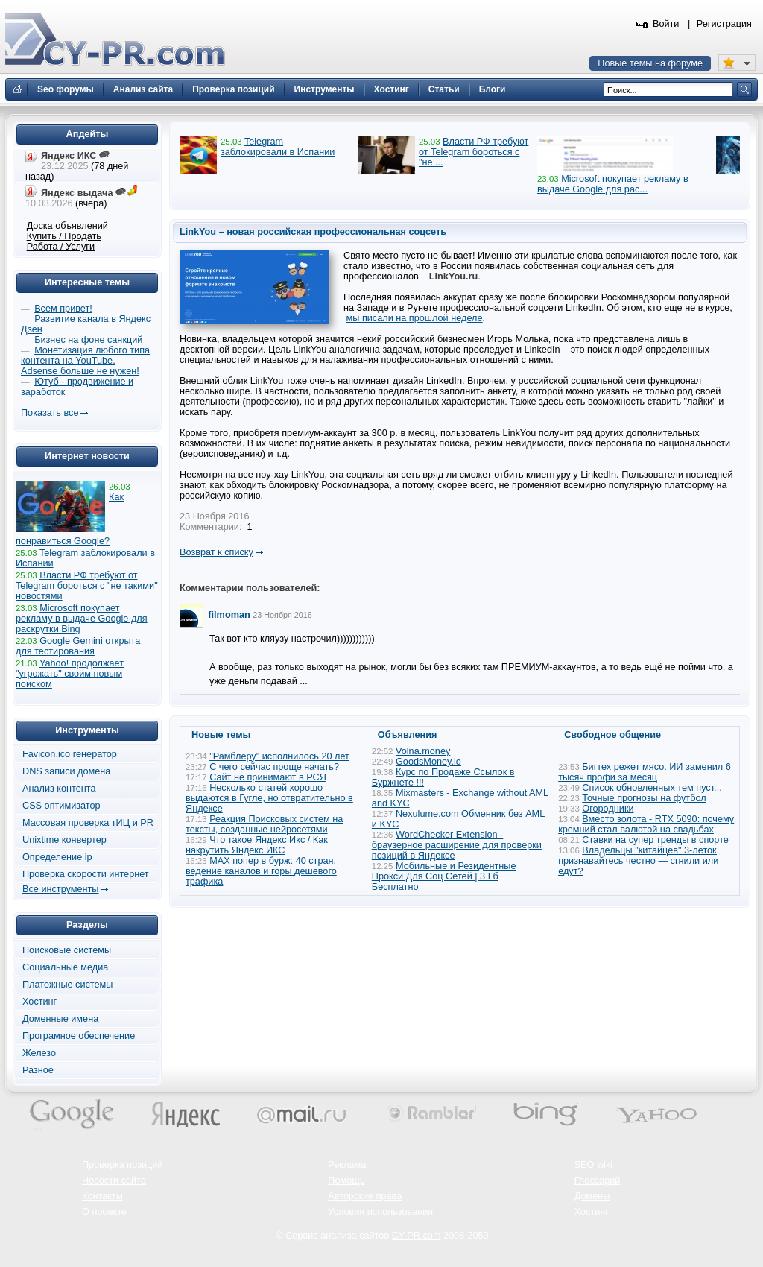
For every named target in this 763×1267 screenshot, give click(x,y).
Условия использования (380, 1212)
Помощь (346, 1180)
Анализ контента (59, 788)
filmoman (229, 615)
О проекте (104, 1212)
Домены (592, 1196)
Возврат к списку (216, 552)
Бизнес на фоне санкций (88, 340)
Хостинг (39, 1001)
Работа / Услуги (61, 246)
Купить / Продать (64, 236)
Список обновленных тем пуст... (651, 788)
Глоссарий (597, 1180)
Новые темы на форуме (650, 63)
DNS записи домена (66, 771)
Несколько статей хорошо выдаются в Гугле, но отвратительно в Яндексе (269, 798)
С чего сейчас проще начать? (274, 767)
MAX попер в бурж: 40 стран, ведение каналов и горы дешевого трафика (261, 871)
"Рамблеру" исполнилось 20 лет (279, 756)
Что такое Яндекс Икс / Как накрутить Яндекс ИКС (257, 845)
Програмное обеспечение (78, 1036)
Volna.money (423, 751)
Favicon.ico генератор (69, 754)
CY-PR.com (416, 1235)
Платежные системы (67, 984)
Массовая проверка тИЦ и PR (87, 823)
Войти (666, 24)
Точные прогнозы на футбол (644, 798)
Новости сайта (114, 1180)
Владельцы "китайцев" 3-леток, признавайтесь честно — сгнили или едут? (638, 860)
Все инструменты (60, 889)
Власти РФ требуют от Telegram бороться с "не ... (473, 152)
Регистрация (724, 24)
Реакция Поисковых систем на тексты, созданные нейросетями (264, 824)
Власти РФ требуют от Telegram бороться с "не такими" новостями (87, 585)
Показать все (49, 413)
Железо (39, 1053)
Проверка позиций (122, 1165)
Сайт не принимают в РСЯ (267, 777)
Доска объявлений (67, 226)
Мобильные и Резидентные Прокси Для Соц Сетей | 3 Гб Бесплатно (444, 876)
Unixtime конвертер (64, 840)
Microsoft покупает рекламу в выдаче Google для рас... (612, 184)
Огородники (607, 808)
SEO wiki (593, 1165)
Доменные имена (60, 1019)
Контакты (102, 1196)
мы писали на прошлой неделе (414, 318)
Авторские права (365, 1196)
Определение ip (57, 857)
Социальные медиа (65, 967)
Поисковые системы (66, 950)
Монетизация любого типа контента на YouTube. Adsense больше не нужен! (85, 360)
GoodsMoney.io (428, 761)
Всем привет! (63, 308)
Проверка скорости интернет (85, 874)
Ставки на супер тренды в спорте (655, 840)
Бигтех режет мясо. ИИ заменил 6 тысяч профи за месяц (644, 772)
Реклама (347, 1165)
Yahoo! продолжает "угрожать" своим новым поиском (70, 673)
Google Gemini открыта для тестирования (78, 646)
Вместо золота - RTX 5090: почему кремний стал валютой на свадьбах (646, 824)
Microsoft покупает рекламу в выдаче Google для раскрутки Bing (82, 618)
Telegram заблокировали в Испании (278, 146)
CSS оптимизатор (61, 805)
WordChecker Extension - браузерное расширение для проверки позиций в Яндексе (457, 845)
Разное (38, 1070)
